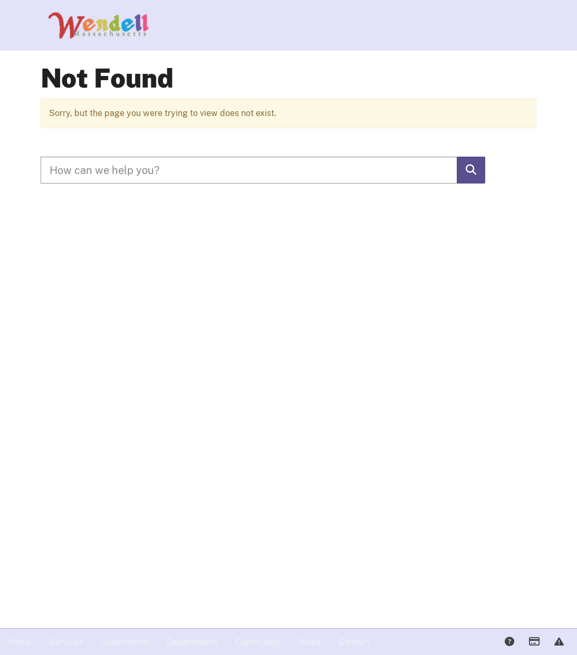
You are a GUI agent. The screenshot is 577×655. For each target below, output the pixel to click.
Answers (509, 642)
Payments (534, 642)
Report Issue (558, 642)
